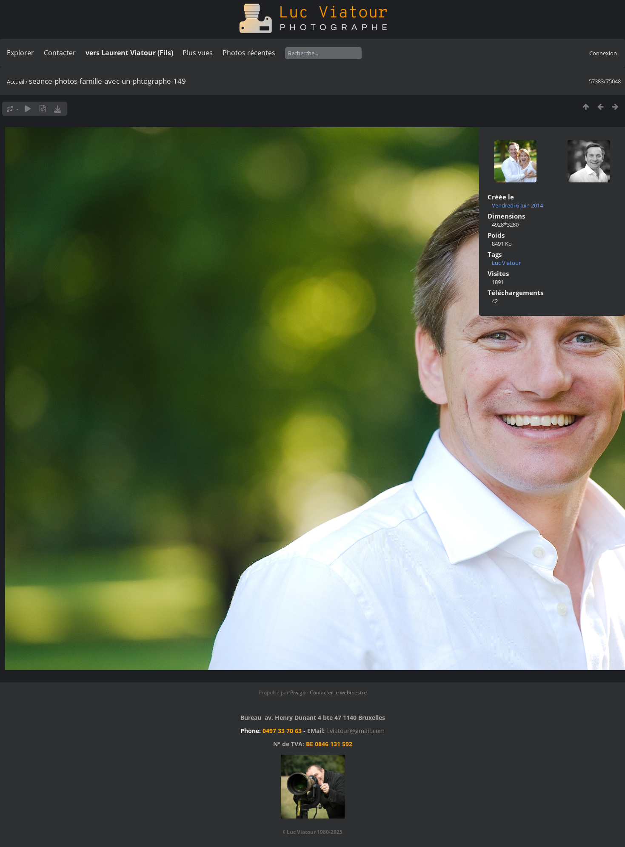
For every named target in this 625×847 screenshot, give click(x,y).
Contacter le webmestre (338, 692)
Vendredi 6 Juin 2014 (517, 205)
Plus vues (198, 52)
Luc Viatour (506, 263)
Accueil (15, 81)
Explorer (20, 52)
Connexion (603, 53)
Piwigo (297, 692)
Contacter (60, 52)
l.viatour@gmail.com (355, 731)
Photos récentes (249, 52)
